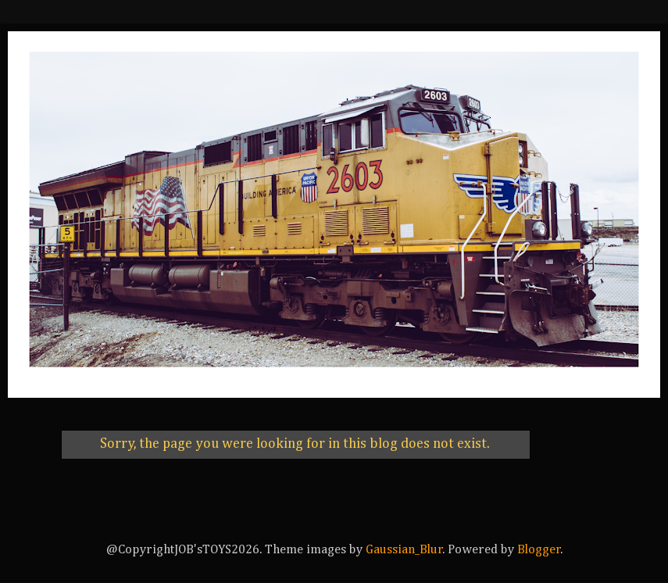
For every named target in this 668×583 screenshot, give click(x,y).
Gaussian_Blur (404, 549)
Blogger (539, 549)
